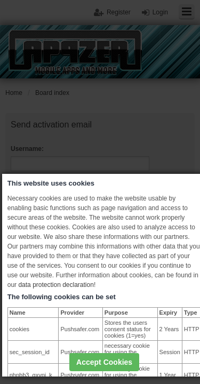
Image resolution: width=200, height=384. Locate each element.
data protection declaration (55, 285)
